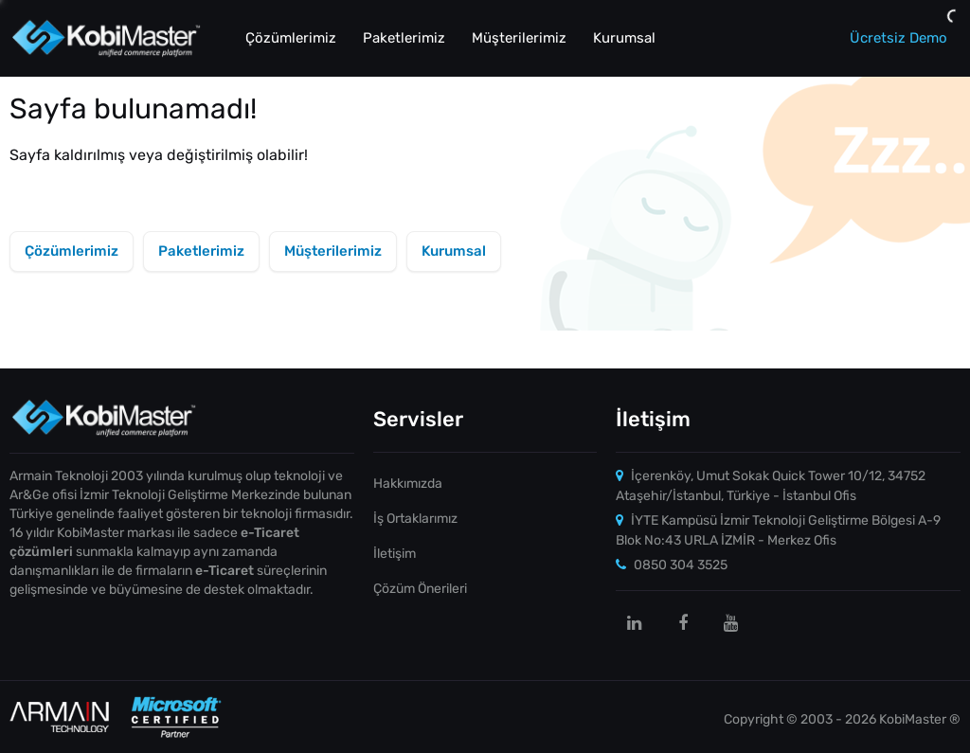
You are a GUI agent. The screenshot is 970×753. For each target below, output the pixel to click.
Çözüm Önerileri (420, 589)
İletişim (394, 554)
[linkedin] (635, 623)
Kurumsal (624, 37)
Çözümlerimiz (290, 37)
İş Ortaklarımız (415, 519)
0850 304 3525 (672, 565)
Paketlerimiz (404, 37)
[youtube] (731, 623)
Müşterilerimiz (519, 37)
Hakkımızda (407, 483)
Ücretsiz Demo (898, 37)
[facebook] (683, 623)
